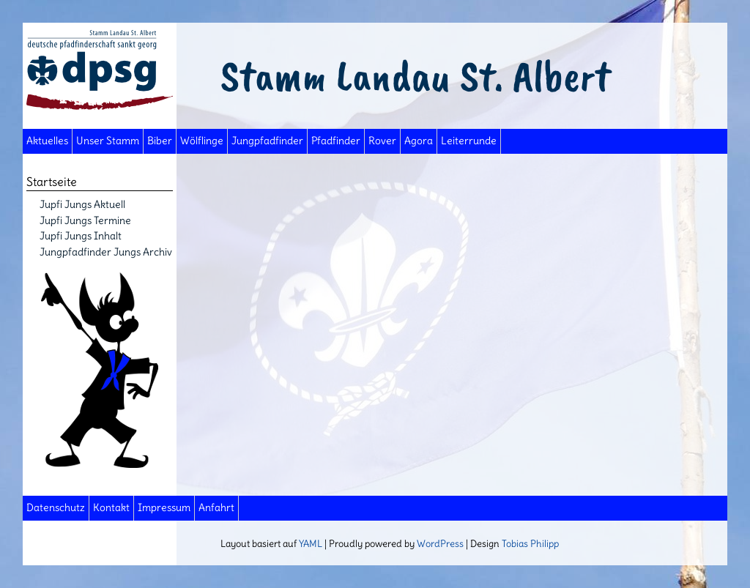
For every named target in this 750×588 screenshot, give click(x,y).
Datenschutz (55, 508)
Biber (159, 141)
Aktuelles (47, 141)
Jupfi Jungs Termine (85, 220)
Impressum (164, 508)
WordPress (440, 543)
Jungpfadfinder (267, 141)
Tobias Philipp (530, 543)
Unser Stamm (107, 141)
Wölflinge (201, 141)
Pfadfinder (335, 141)
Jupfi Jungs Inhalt (81, 235)
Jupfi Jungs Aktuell (82, 204)
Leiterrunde (469, 141)
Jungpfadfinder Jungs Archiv (106, 251)
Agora (418, 141)
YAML (310, 543)
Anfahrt (216, 508)
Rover (382, 141)
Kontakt (111, 508)
